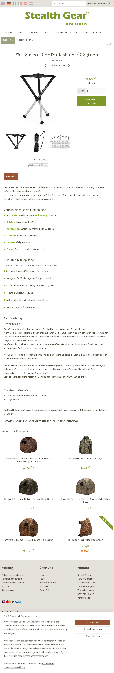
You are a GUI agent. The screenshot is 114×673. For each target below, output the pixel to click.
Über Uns (43, 575)
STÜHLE (86, 32)
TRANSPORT (97, 32)
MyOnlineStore (84, 667)
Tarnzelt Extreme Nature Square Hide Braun (28, 540)
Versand (5, 586)
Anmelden (9, 653)
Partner (43, 586)
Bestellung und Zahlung (12, 583)
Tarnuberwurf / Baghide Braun (85, 540)
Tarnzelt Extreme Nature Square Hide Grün (28, 499)
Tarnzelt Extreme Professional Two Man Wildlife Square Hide (28, 460)
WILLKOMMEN (8, 32)
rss (53, 667)
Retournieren (8, 590)
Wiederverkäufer (47, 583)
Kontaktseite (83, 598)
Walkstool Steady (27, 344)
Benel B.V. (44, 590)
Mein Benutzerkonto (99, 3)
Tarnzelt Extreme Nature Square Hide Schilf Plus (85, 501)
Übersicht (10, 176)
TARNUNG (36, 32)
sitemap (48, 667)
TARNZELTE (22, 32)
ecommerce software (62, 667)
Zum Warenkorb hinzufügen (91, 101)
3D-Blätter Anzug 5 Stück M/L (86, 458)
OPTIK (49, 32)
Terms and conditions (11, 579)
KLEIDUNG (75, 32)
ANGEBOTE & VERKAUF (25, 40)
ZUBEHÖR (8, 40)
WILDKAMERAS (61, 32)
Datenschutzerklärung (12, 575)
